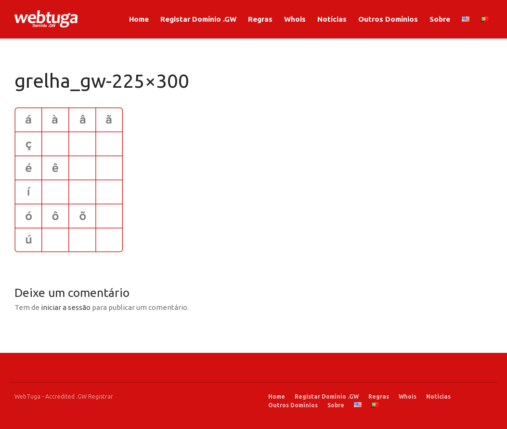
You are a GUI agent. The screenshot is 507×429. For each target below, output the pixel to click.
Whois (295, 19)
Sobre (439, 19)
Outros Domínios (388, 19)
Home (139, 19)
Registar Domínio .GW (198, 19)
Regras (260, 19)
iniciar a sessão (66, 307)
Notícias (332, 19)
